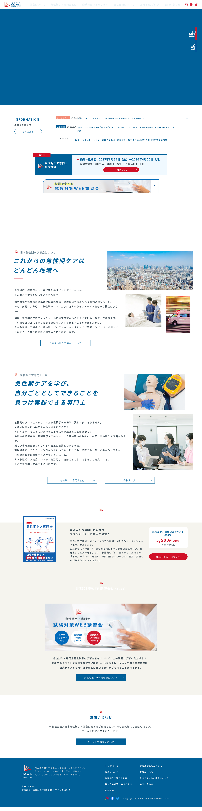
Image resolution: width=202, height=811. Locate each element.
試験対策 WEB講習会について (101, 680)
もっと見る (28, 131)
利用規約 (110, 794)
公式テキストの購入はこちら (159, 781)
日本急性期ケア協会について (63, 344)
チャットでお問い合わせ (101, 744)
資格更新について (124, 4)
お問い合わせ (172, 4)
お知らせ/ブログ (149, 4)
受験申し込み (150, 774)
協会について (37, 4)
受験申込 (198, 67)
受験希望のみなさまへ (95, 4)
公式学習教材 (198, 42)
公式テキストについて (168, 558)
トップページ (112, 768)
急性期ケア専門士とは (64, 4)
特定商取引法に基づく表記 (120, 787)
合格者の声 (127, 481)
